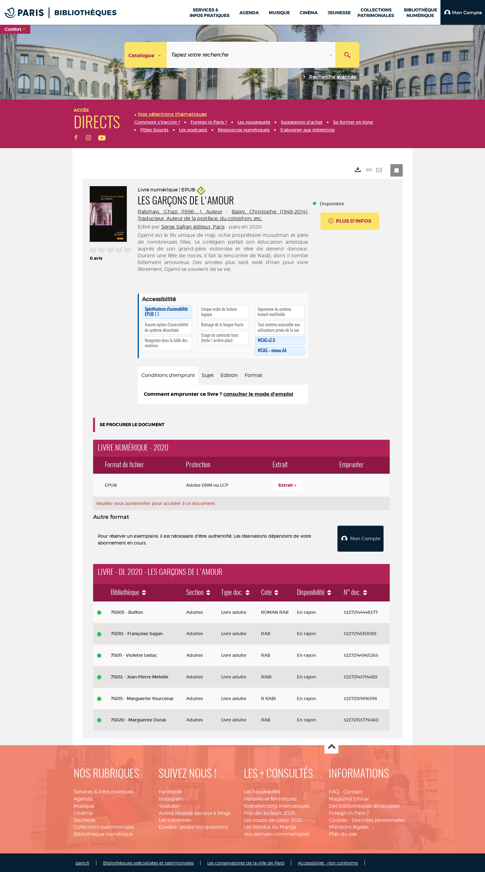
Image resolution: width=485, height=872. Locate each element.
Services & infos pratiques (104, 791)
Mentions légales (349, 826)
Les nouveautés (262, 791)
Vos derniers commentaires (276, 833)
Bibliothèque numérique (103, 833)
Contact (353, 791)
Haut (331, 746)
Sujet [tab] (208, 375)
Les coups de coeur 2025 (273, 819)
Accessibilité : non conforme (328, 862)
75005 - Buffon (127, 611)
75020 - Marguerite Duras (138, 719)
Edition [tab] (229, 375)
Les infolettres (175, 819)
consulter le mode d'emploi (258, 394)
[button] (462, 12)
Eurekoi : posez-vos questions (193, 826)
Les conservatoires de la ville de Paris (245, 862)
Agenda (83, 798)
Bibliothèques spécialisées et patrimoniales (148, 862)
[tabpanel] (223, 394)
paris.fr (82, 862)
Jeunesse (84, 819)
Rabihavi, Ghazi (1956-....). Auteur (180, 212)
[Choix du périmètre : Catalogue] (145, 55)
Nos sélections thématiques (277, 805)
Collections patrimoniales (104, 826)
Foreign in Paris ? (349, 812)
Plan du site (343, 833)
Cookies (338, 819)
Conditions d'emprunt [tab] (168, 375)
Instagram (171, 798)
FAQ (334, 791)
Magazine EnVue (349, 798)
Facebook (170, 791)
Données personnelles (378, 819)
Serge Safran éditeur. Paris (193, 227)
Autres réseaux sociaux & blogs (194, 812)
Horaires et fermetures (270, 798)
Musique (84, 805)
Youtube (169, 805)
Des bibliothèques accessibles (364, 805)
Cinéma (83, 812)
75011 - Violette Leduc (134, 654)
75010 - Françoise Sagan (137, 633)
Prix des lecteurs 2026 (269, 812)
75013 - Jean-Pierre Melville (139, 676)
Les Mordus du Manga (270, 826)
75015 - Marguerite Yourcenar (142, 697)
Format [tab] (253, 375)
